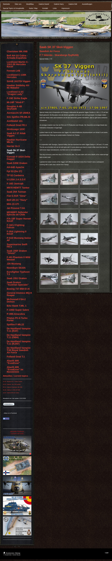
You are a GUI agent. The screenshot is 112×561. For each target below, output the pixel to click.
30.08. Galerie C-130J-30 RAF (11, 390)
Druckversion (9, 553)
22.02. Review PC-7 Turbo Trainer (12, 381)
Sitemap (17, 553)
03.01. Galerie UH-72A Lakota (11, 384)
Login (106, 552)
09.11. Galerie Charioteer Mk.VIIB (12, 387)
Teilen (6, 419)
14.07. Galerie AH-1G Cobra (11, 392)
